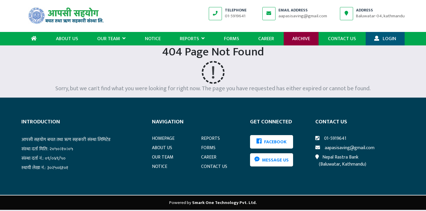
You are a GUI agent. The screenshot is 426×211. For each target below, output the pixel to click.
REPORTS (192, 39)
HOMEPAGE (163, 138)
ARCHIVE (301, 39)
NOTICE (153, 39)
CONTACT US (342, 39)
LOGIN (385, 39)
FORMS (231, 39)
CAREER (266, 39)
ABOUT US (67, 39)
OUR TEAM (111, 39)
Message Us (271, 160)
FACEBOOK (271, 142)
